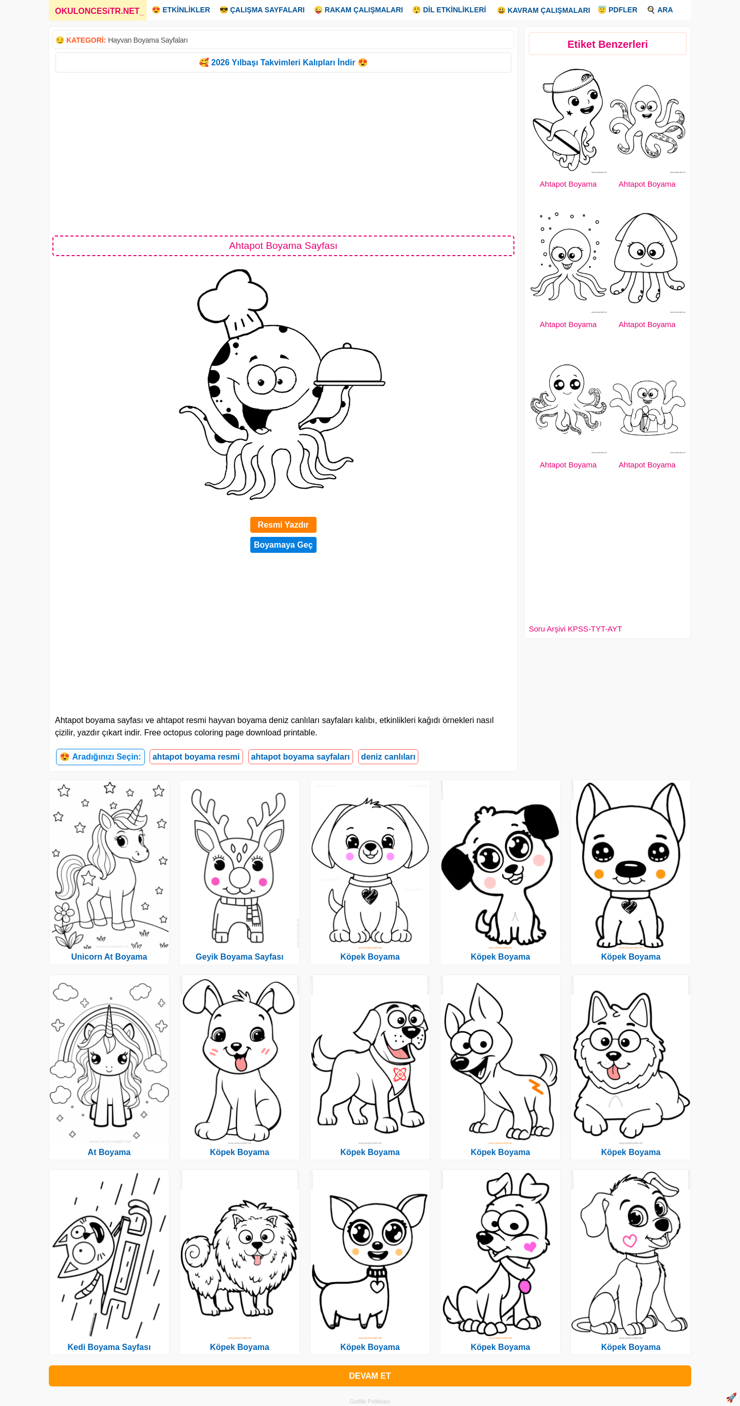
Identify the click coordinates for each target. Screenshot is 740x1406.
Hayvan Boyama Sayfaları (148, 40)
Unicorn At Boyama (109, 956)
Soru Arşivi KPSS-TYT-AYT (575, 628)
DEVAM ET (370, 1376)
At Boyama (109, 1152)
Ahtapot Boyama (568, 183)
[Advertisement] (283, 153)
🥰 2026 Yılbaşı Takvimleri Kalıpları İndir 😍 (283, 62)
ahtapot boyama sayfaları (300, 756)
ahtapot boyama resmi (196, 756)
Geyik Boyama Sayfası (240, 956)
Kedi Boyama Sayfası (109, 1347)
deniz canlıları (388, 756)
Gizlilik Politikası (370, 1401)
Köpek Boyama (239, 1152)
